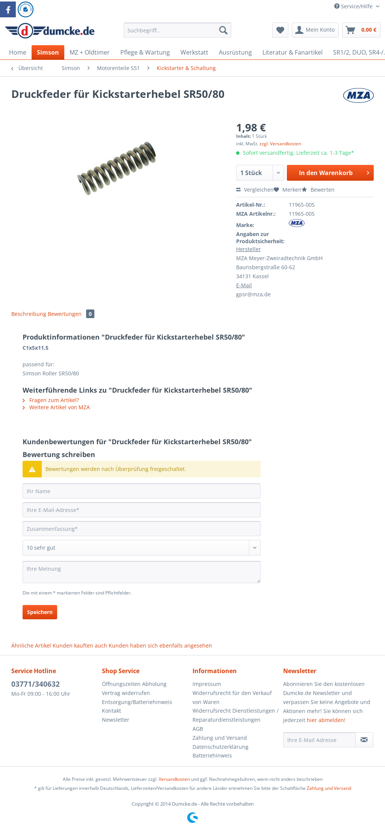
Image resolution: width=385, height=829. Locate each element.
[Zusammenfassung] (142, 528)
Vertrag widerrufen (126, 692)
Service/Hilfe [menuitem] (354, 6)
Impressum (206, 683)
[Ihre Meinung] (142, 572)
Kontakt (111, 710)
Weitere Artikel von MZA (56, 407)
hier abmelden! (326, 720)
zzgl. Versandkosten (280, 143)
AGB (197, 728)
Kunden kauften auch (80, 645)
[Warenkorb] (361, 30)
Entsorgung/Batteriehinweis (137, 702)
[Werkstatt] (194, 52)
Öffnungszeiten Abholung (134, 683)
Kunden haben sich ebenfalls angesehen (160, 645)
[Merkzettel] (280, 30)
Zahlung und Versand (219, 737)
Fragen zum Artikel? (51, 400)
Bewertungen (71, 313)
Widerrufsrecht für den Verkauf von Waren (232, 697)
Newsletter (115, 719)
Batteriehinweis (212, 755)
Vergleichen (255, 189)
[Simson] (48, 52)
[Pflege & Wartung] (145, 52)
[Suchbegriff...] (178, 30)
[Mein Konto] (315, 30)
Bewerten (318, 189)
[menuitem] (178, 34)
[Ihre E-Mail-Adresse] (142, 509)
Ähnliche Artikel (31, 645)
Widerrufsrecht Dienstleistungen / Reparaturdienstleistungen (235, 715)
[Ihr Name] (142, 490)
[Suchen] (223, 30)
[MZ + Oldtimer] (89, 52)
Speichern (40, 612)
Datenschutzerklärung (220, 746)
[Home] (18, 52)
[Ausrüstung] (235, 52)
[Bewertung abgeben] (142, 548)
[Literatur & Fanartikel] (292, 52)
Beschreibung (28, 313)
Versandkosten (174, 779)
